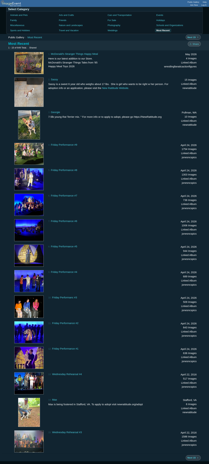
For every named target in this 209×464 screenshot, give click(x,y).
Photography (114, 25)
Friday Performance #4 (64, 271)
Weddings (113, 30)
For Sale (112, 20)
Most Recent (34, 37)
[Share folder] (194, 44)
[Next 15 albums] (193, 37)
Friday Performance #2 (65, 323)
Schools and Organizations (169, 25)
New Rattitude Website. (115, 88)
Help (205, 2)
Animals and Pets (19, 15)
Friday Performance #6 (64, 221)
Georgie (55, 112)
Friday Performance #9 (64, 144)
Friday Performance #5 (64, 246)
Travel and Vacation (69, 30)
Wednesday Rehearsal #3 (67, 432)
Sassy (54, 79)
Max (54, 399)
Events (159, 15)
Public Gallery (193, 2)
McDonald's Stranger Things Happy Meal (74, 53)
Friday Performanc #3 (64, 297)
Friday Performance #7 (64, 195)
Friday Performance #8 (64, 170)
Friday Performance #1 (65, 348)
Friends (62, 20)
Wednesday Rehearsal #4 (67, 374)
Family (13, 20)
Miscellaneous (17, 25)
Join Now (194, 5)
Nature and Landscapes (71, 25)
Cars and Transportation (120, 15)
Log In (204, 5)
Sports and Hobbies (20, 30)
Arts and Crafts (66, 15)
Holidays (160, 20)
